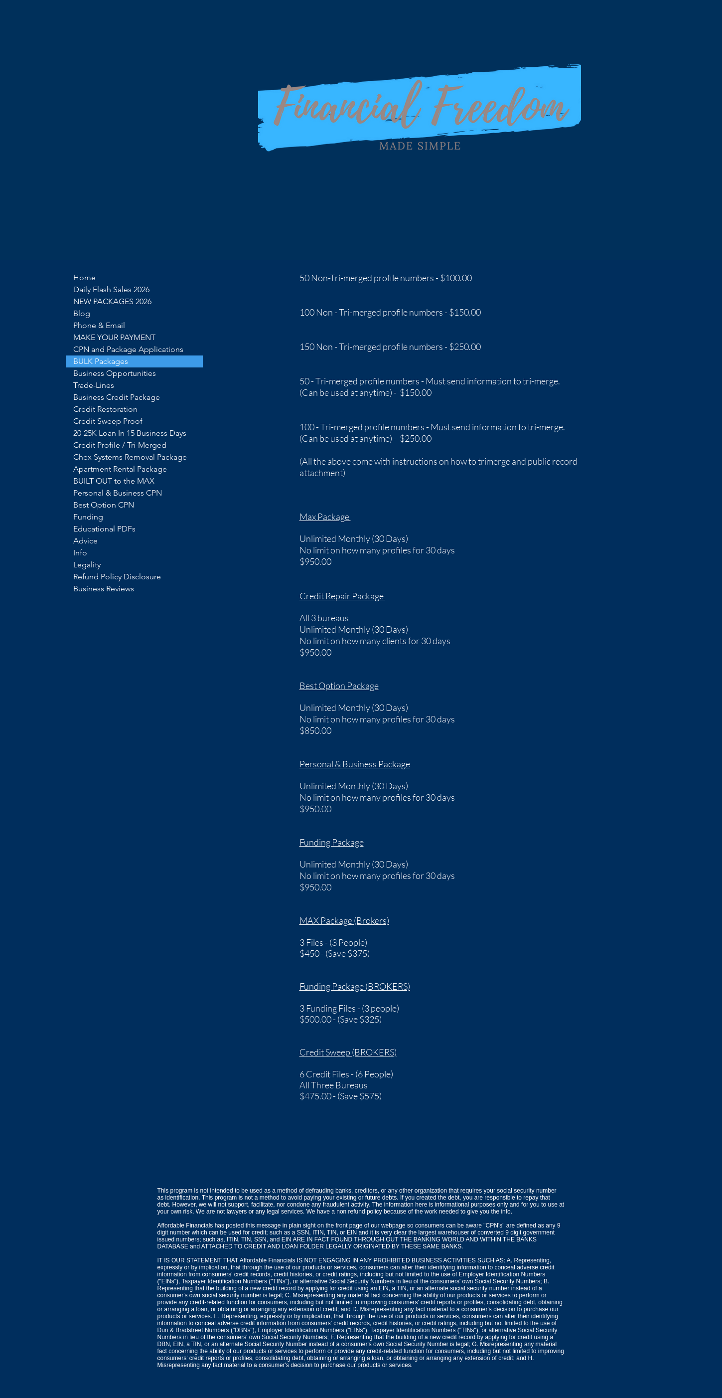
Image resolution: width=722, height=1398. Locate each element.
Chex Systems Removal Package (130, 457)
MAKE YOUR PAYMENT (114, 337)
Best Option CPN (103, 505)
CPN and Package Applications (128, 349)
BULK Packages (100, 361)
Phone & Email (99, 325)
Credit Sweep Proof (108, 421)
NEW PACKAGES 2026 (112, 301)
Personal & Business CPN (117, 493)
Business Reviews (103, 588)
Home (84, 277)
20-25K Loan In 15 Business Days (129, 433)
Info (80, 552)
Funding (88, 517)
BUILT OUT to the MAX (113, 481)
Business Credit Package (116, 397)
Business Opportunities (114, 373)
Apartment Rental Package (120, 469)
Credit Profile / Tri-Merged (119, 445)
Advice (85, 540)
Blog (81, 313)
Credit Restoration (105, 409)
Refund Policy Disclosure (117, 576)
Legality (87, 564)
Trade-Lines (93, 385)
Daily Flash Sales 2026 (111, 289)
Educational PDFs (104, 528)
